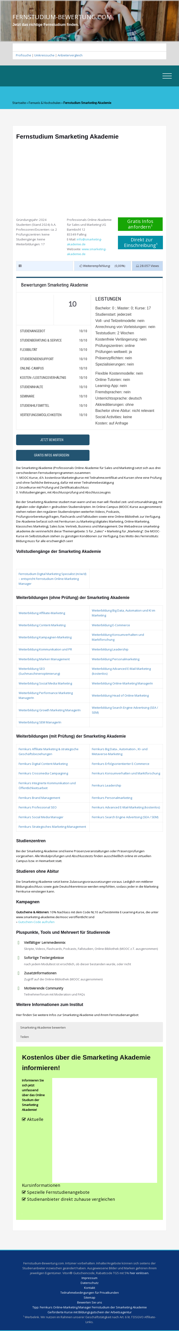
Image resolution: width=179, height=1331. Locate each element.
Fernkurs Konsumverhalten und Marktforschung (126, 773)
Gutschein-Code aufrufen (36, 922)
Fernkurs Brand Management (39, 798)
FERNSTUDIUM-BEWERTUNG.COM (62, 17)
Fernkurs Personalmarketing (112, 798)
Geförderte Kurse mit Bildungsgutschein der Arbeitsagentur (90, 1312)
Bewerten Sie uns (89, 1302)
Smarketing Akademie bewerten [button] (43, 1027)
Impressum (89, 1278)
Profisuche (23, 55)
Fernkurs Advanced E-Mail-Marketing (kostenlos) (126, 807)
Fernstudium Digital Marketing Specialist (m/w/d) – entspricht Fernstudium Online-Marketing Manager (52, 579)
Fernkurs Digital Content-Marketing (43, 764)
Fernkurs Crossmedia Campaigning (43, 773)
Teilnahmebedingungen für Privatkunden (89, 1292)
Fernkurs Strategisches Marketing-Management (52, 827)
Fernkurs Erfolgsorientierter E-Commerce (120, 764)
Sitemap (89, 1297)
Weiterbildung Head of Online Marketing (120, 695)
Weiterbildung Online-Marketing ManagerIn (122, 683)
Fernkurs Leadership (106, 785)
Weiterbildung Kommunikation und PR (45, 649)
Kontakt (89, 1288)
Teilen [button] (24, 1037)
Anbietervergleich (70, 55)
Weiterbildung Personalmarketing (115, 659)
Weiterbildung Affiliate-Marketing (42, 613)
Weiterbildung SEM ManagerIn (40, 722)
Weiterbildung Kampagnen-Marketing (45, 637)
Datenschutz (90, 1283)
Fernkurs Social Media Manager (41, 817)
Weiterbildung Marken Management (44, 659)
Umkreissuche (44, 55)
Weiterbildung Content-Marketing (42, 625)
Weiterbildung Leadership (110, 649)
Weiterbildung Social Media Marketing (45, 683)
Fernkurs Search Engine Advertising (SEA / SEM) (125, 817)
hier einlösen (139, 1273)
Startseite (19, 103)
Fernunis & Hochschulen (45, 103)
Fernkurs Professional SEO (38, 807)
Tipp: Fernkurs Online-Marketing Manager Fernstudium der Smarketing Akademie (89, 1307)
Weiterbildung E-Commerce (111, 625)
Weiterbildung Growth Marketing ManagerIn (50, 710)
